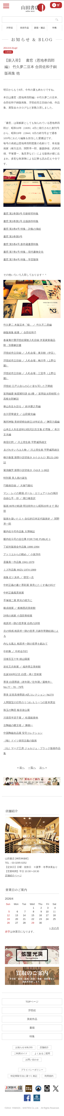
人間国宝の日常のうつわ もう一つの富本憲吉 (29, 702)
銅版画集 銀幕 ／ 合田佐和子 (19, 332)
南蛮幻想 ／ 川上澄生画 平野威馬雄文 (25, 442)
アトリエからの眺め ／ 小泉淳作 (22, 554)
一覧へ (32, 767)
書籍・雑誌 (39, 27)
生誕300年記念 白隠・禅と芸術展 (22, 674)
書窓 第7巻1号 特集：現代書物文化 (23, 251)
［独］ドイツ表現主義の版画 (20, 740)
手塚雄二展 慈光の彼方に (17, 600)
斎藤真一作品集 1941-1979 (18, 562)
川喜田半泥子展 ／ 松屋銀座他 (20, 717)
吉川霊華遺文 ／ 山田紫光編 (19, 414)
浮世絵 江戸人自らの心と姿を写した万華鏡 (28, 386)
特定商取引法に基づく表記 (24, 1076)
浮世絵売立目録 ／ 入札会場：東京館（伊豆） (29, 352)
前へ (22, 767)
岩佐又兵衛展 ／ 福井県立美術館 (22, 666)
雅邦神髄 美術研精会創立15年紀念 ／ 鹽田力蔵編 (31, 421)
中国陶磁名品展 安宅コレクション (22, 732)
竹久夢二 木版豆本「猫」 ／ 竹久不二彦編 (27, 324)
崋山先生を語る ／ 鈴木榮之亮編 (22, 406)
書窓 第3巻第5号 (12, 236)
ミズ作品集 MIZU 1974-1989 (19, 569)
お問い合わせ (32, 1059)
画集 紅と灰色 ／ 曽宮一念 (18, 577)
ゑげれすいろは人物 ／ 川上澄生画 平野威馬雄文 (31, 449)
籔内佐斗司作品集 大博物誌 (19, 531)
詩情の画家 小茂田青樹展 (17, 615)
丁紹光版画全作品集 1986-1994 (21, 546)
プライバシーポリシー (32, 1070)
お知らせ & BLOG (32, 39)
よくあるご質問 (42, 1053)
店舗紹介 (44, 1047)
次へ (42, 767)
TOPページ (32, 1001)
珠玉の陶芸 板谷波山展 (16, 710)
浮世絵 (9, 27)
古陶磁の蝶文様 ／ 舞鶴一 (18, 725)
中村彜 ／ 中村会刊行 (15, 651)
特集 (54, 27)
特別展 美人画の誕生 (15, 477)
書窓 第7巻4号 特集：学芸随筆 (20, 259)
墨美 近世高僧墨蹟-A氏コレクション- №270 (28, 694)
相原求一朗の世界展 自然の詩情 (21, 623)
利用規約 (49, 1076)
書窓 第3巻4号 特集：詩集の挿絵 (22, 228)
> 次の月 (54, 928)
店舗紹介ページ (13, 875)
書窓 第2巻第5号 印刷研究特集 (20, 213)
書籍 (32, 1027)
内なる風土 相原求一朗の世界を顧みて (25, 643)
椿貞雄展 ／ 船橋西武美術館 (19, 607)
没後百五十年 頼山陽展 (16, 658)
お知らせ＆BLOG (24, 1047)
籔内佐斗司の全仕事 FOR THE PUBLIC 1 (27, 539)
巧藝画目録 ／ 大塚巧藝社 (18, 485)
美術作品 (24, 27)
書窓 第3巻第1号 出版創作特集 (20, 221)
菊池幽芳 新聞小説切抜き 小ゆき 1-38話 (26, 470)
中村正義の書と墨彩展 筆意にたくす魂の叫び (29, 585)
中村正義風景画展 (13, 592)
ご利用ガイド (20, 1053)
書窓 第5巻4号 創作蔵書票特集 (20, 244)
